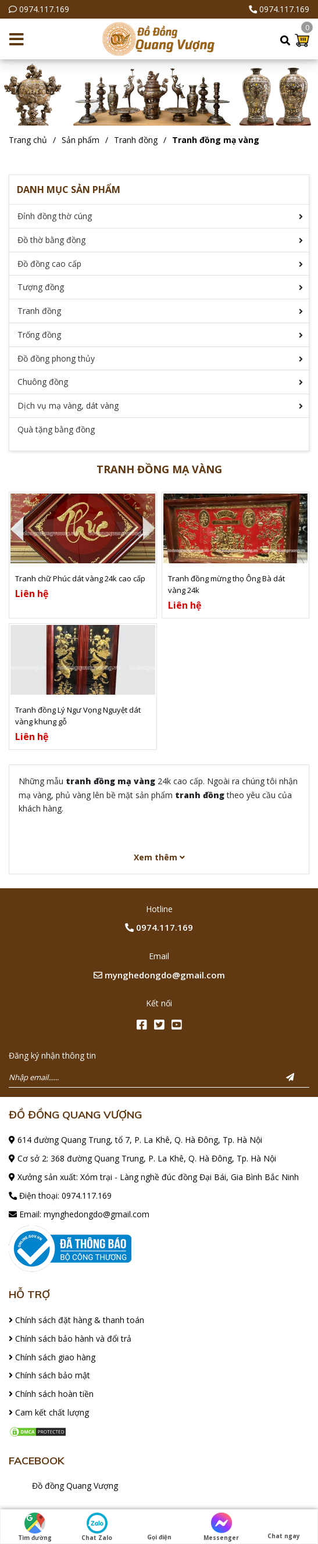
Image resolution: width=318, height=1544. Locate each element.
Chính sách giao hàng (52, 1357)
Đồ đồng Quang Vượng (75, 1485)
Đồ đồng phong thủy (56, 358)
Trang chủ (28, 139)
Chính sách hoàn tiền (51, 1393)
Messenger (221, 1527)
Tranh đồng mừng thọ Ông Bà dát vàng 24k (226, 584)
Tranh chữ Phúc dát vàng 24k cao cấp (80, 578)
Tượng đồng (40, 286)
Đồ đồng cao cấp (49, 263)
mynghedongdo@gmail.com (159, 975)
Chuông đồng (42, 381)
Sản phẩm (80, 139)
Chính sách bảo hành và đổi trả (70, 1338)
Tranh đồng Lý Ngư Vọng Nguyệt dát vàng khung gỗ (78, 716)
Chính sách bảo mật (49, 1375)
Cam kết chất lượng (49, 1412)
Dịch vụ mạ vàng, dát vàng (68, 405)
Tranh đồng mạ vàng (215, 139)
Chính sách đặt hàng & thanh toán (76, 1319)
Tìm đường (35, 1527)
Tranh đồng (136, 139)
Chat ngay (283, 1526)
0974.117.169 (44, 9)
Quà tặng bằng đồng (56, 429)
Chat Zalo (96, 1527)
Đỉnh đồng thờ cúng (54, 215)
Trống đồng (39, 334)
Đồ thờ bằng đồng (51, 239)
